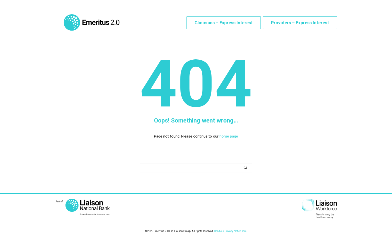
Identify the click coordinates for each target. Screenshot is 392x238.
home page (229, 139)
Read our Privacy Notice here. (230, 231)
